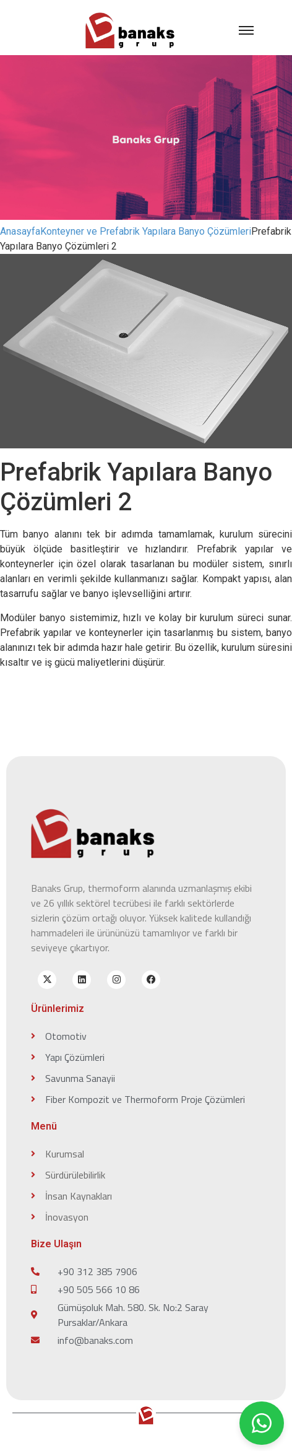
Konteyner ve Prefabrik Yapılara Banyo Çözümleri (145, 231)
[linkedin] (81, 979)
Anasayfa (20, 231)
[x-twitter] (47, 979)
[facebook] (151, 979)
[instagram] (116, 979)
